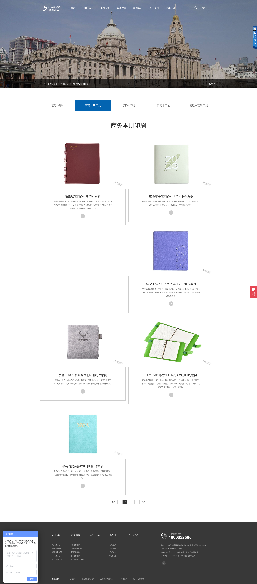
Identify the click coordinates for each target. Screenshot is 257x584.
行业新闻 (113, 548)
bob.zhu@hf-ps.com (174, 549)
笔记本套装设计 (58, 560)
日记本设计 (56, 556)
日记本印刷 (163, 105)
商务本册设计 (57, 548)
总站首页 (191, 556)
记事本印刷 (128, 105)
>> (137, 502)
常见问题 (113, 556)
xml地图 (184, 556)
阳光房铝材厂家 (88, 579)
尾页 (143, 502)
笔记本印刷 (57, 105)
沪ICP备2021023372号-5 (171, 556)
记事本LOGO (57, 552)
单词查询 (123, 579)
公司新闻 (113, 545)
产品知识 (113, 552)
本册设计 (89, 8)
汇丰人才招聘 (138, 579)
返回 (213, 84)
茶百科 (73, 579)
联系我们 (170, 8)
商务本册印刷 (82, 84)
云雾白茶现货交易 (107, 579)
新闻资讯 (137, 8)
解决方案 (121, 8)
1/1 (131, 502)
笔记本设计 (56, 545)
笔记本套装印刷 (198, 105)
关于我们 (154, 8)
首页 (73, 8)
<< (120, 502)
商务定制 (105, 8)
